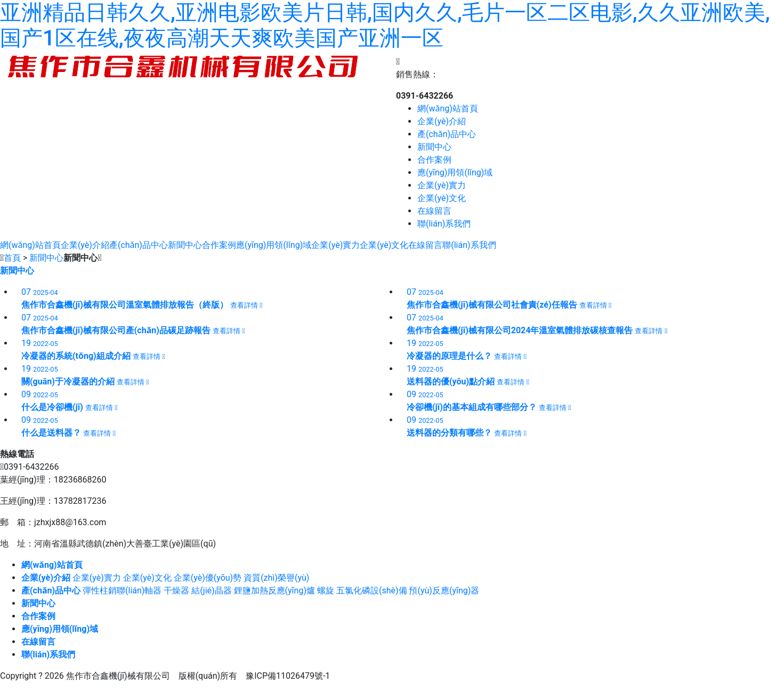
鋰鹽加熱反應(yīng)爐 (274, 590)
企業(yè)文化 (441, 198)
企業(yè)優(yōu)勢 (207, 578)
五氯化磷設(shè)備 (371, 590)
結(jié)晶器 (211, 590)
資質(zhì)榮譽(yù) (276, 578)
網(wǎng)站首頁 (447, 108)
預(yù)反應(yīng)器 (444, 590)
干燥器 (176, 590)
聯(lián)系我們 (444, 224)
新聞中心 (434, 147)
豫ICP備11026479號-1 (288, 676)
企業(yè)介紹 (441, 121)
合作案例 (434, 160)
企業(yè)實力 (441, 185)
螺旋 (325, 590)
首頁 (12, 258)
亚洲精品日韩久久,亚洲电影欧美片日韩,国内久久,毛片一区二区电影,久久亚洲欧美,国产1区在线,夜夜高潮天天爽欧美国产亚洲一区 (385, 25)
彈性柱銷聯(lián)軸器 (122, 590)
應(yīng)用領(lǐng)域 (454, 172)
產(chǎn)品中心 (446, 134)
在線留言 (434, 211)
